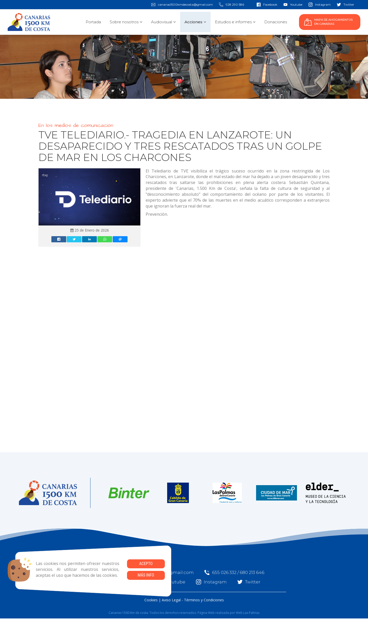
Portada (93, 21)
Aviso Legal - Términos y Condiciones (193, 599)
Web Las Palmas (247, 613)
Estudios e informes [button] (235, 21)
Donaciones (275, 21)
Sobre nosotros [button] (126, 21)
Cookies (151, 599)
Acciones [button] (195, 21)
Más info (145, 575)
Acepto (146, 563)
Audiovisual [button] (163, 21)
